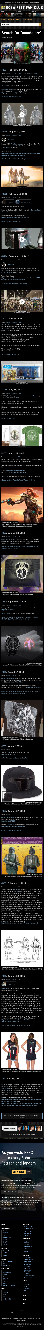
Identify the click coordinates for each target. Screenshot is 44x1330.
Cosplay (5, 1255)
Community (26, 1239)
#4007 (4, 70)
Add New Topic (6, 1265)
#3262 (4, 194)
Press (25, 1286)
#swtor (3, 547)
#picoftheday (12, 693)
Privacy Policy (22, 1318)
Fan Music (5, 1274)
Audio (4, 1276)
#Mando (35, 617)
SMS (31, 1115)
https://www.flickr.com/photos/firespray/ (15, 217)
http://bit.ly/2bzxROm (15, 682)
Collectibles (5, 1228)
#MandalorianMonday (8, 539)
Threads (22, 1117)
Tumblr (24, 73)
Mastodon (29, 73)
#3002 (4, 318)
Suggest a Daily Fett (28, 19)
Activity (26, 1241)
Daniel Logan (27, 1261)
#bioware (4, 548)
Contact (26, 1292)
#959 (3, 533)
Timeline (5, 1244)
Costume (4, 1248)
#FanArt (11, 221)
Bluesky (35, 73)
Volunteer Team (28, 1283)
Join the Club (18, 1172)
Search (17, 12)
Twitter (19, 73)
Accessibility (31, 1318)
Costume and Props (29, 1275)
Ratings (5, 1239)
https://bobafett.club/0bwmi (18, 472)
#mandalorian (5, 691)
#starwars (25, 547)
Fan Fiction (5, 1281)
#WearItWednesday (7, 613)
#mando (37, 691)
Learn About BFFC (9, 1208)
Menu (3, 12)
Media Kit (26, 1284)
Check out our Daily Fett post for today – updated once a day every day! (22, 2)
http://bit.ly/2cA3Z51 (8, 609)
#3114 (4, 256)
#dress (31, 1092)
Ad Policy (37, 1318)
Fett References (28, 1231)
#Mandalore (35, 396)
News (3, 1289)
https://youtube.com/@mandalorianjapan (15, 93)
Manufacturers (7, 1237)
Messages (26, 1250)
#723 (3, 746)
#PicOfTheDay (6, 619)
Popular (18, 19)
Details (5, 1254)
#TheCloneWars (15, 144)
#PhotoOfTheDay (16, 619)
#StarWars (4, 96)
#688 (3, 811)
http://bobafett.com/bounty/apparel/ (13, 826)
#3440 (4, 131)
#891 (3, 672)
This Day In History (28, 1228)
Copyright (15, 1318)
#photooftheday (21, 693)
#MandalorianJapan (7, 89)
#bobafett (4, 693)
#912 (3, 601)
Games (4, 1283)
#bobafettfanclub (27, 1025)
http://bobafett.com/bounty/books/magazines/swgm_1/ (19, 923)
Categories (5, 1232)
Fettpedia (26, 1224)
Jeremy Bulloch (28, 1277)
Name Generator (28, 1246)
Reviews (5, 1241)
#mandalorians (23, 691)
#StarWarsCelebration (8, 325)
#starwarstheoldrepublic (13, 547)
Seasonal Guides (7, 1300)
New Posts (5, 1263)
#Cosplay (12, 96)
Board (3, 1259)
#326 (3, 976)
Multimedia (5, 1269)
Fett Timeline (27, 1233)
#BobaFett (4, 85)
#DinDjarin (15, 212)
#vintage (4, 1025)
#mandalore (14, 691)
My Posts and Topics (8, 1261)
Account (32, 12)
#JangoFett (5, 398)
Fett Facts (26, 1230)
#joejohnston (11, 1025)
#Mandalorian (20, 617)
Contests (26, 1243)
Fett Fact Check (7, 1298)
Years (4, 1243)
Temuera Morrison (28, 1259)
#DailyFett (18, 96)
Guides (4, 1294)
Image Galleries (7, 1272)
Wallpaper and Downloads (9, 1285)
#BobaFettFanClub (15, 159)
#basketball (5, 1088)
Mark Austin (27, 1266)
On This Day (11, 19)
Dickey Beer (27, 1268)
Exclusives (5, 1292)
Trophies (26, 1251)
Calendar (26, 1255)
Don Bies (26, 1263)
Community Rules (6, 1318)
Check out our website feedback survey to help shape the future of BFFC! (21, 1307)
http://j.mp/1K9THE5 (8, 821)
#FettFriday (5, 988)
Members (26, 1244)
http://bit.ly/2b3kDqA (34, 687)
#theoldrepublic (33, 547)
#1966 (4, 389)
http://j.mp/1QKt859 (8, 754)
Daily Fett (5, 1271)
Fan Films (5, 1278)
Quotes (26, 1235)
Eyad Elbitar (27, 1272)
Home (3, 1224)
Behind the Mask (28, 1226)
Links (25, 1248)
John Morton (27, 1264)
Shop (25, 1290)
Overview (4, 19)
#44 (3, 1078)
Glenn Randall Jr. (28, 1270)
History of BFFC (28, 1288)
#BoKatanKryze (35, 210)
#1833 (4, 453)
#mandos (31, 691)
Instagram (8, 73)
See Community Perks (10, 1192)
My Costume (6, 1250)
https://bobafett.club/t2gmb (15, 471)
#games (10, 548)
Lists (4, 1235)
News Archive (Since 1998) (9, 1291)
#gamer (15, 548)
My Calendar (27, 1257)
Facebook (14, 73)
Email (27, 1115)
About (25, 1281)
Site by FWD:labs (21, 1320)
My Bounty (5, 1230)
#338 (3, 883)
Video (4, 1280)
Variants (5, 1252)
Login (29, 1172)
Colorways (5, 1234)
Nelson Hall (27, 1273)
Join (24, 1303)
